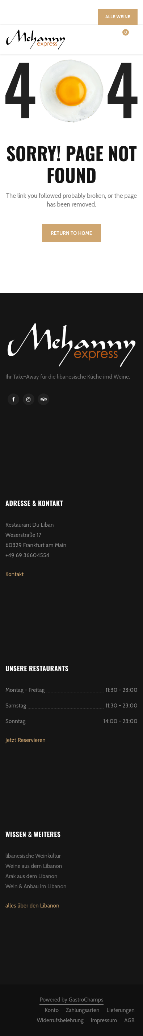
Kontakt (14, 574)
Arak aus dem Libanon (31, 876)
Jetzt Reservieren (25, 740)
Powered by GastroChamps (71, 999)
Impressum (104, 1020)
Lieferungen (120, 1010)
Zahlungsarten (82, 1010)
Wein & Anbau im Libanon (36, 886)
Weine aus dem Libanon (33, 866)
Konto (52, 1010)
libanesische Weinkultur (33, 856)
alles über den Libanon (32, 905)
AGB (129, 1020)
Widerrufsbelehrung (60, 1020)
